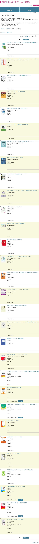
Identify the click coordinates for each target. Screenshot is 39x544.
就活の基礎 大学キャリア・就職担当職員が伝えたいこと (19, 75)
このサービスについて (35, 542)
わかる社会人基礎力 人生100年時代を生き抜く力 (17, 124)
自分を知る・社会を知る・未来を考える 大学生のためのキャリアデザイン (23, 141)
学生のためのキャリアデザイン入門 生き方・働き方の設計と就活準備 (22, 190)
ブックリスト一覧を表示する (6, 32)
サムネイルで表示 (27, 36)
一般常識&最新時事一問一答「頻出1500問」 (16, 486)
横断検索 (29, 10)
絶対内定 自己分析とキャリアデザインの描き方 (17, 354)
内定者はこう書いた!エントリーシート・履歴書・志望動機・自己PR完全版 (23, 371)
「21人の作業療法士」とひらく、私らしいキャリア (18, 289)
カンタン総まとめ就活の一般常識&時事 (15, 519)
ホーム (10, 8)
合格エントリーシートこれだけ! (13, 453)
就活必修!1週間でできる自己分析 (14, 387)
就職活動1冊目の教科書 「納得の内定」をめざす (17, 108)
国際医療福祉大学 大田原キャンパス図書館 (16, 2)
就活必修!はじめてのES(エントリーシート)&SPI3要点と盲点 (20, 469)
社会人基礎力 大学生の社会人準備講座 (15, 157)
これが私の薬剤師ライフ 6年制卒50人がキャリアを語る (19, 256)
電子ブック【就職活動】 (6, 28)
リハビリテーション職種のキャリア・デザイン (17, 305)
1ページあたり (31, 36)
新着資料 (29, 8)
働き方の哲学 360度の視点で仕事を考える (16, 223)
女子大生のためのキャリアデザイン (14, 206)
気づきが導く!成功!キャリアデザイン (15, 239)
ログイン (30, 5)
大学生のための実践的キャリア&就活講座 (16, 91)
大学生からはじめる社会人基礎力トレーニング (17, 174)
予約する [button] (20, 401)
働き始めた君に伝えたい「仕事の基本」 (15, 338)
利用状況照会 (9, 10)
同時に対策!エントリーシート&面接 (14, 437)
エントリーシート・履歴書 (12, 420)
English (36, 5)
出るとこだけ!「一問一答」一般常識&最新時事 (17, 502)
